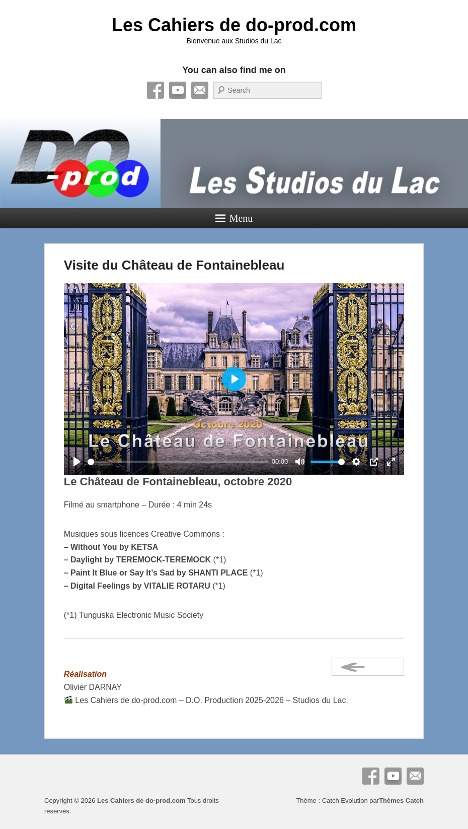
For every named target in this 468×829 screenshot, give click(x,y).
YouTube (177, 90)
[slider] (178, 462)
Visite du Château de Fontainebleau (174, 265)
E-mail (199, 90)
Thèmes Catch (401, 800)
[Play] (77, 462)
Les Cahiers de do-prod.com (234, 25)
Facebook (155, 90)
